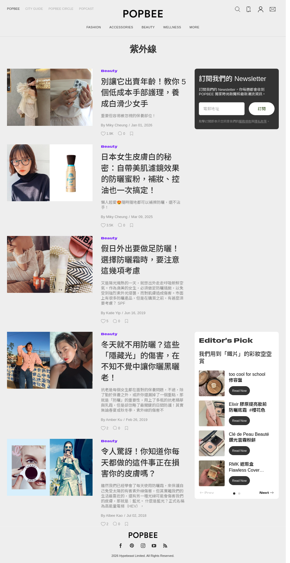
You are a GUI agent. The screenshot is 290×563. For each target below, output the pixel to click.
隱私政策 (260, 121)
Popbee (13, 8)
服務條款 (245, 121)
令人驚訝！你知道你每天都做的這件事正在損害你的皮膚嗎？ (140, 462)
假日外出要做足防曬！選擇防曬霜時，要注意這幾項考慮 (140, 259)
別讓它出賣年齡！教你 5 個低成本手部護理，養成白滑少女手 (143, 92)
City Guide (34, 8)
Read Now (239, 390)
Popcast (86, 8)
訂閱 (262, 108)
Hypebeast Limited (132, 555)
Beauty (109, 71)
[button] (234, 493)
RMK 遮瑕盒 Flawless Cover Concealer (244, 470)
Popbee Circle (61, 8)
